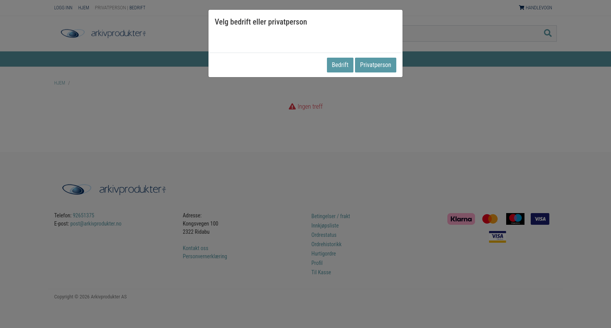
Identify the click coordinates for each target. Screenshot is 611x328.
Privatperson (375, 65)
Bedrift (340, 65)
